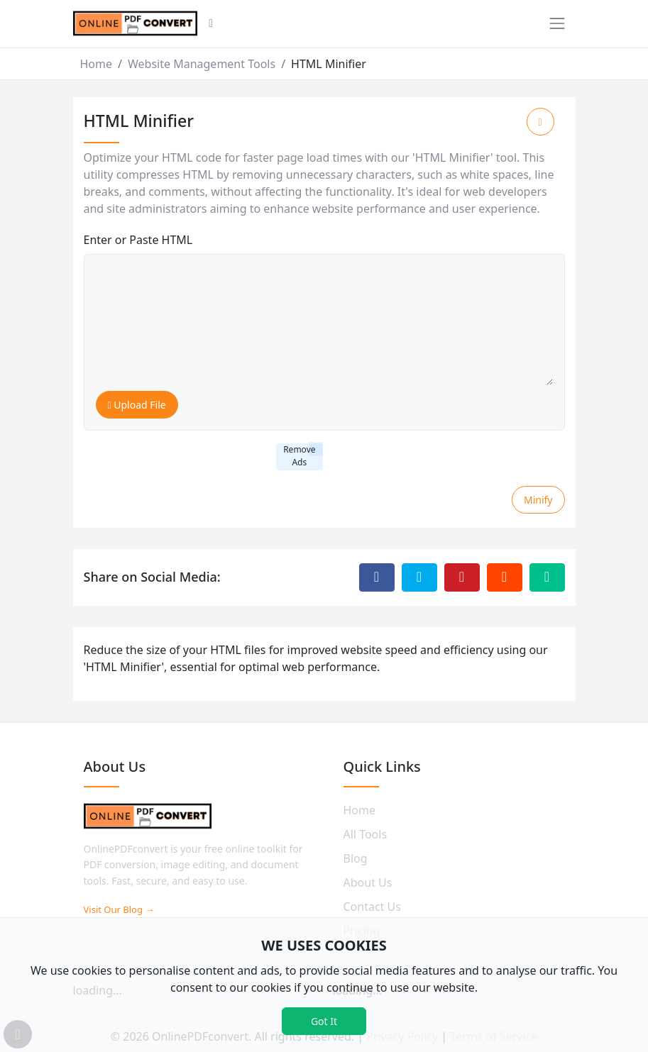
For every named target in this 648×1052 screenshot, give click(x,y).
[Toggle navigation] (557, 23)
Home (96, 64)
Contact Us (372, 906)
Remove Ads (299, 455)
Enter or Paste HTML (138, 240)
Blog (356, 858)
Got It (324, 1021)
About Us (368, 882)
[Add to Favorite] (540, 121)
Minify (538, 499)
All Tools (366, 834)
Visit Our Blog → (119, 909)
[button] (211, 24)
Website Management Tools (201, 64)
